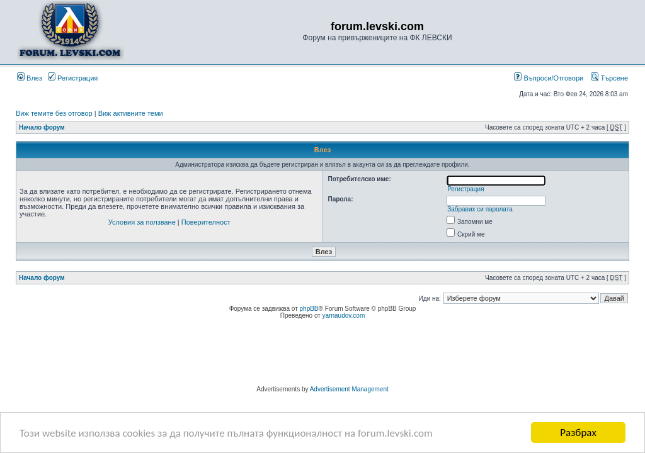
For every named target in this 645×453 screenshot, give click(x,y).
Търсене (609, 78)
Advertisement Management (349, 389)
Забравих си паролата (480, 209)
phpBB (309, 308)
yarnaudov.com (343, 315)
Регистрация (73, 78)
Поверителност (206, 222)
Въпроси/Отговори (548, 78)
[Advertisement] (322, 354)
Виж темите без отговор (54, 113)
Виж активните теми (130, 113)
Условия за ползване (142, 222)
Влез (29, 78)
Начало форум (42, 127)
